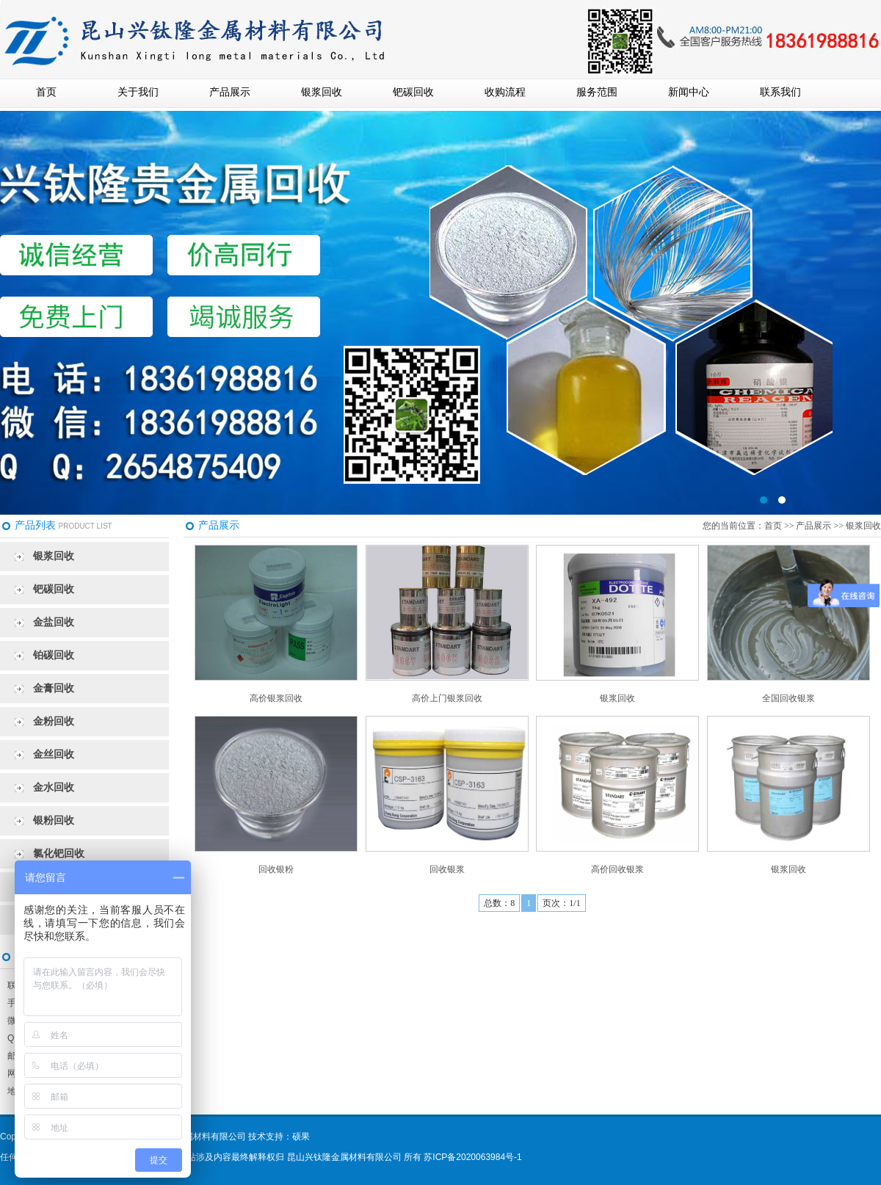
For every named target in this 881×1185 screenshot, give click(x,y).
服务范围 (596, 92)
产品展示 (229, 92)
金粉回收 (53, 721)
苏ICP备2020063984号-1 (472, 1157)
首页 (46, 92)
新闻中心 (688, 92)
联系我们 (780, 92)
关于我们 (138, 92)
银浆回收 (321, 92)
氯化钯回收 (58, 853)
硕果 (301, 1136)
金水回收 (53, 787)
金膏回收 (53, 688)
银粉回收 (53, 820)
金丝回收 (53, 754)
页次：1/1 (561, 903)
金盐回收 (53, 622)
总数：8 (499, 903)
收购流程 (505, 92)
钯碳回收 (413, 92)
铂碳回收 (53, 655)
